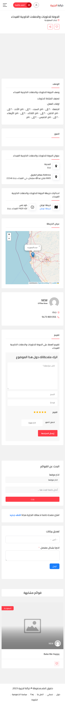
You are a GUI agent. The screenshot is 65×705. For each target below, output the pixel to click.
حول (58, 694)
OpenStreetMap (43, 283)
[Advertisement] (32, 58)
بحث (32, 499)
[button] (33, 255)
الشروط (35, 700)
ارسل (54, 566)
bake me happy (51, 654)
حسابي (50, 694)
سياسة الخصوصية (19, 694)
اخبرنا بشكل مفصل (50, 548)
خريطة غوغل (45, 208)
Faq (32, 694)
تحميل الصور (50, 422)
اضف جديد (15, 515)
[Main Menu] (5, 5)
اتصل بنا (40, 694)
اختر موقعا (54, 475)
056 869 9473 (50, 317)
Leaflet (55, 283)
